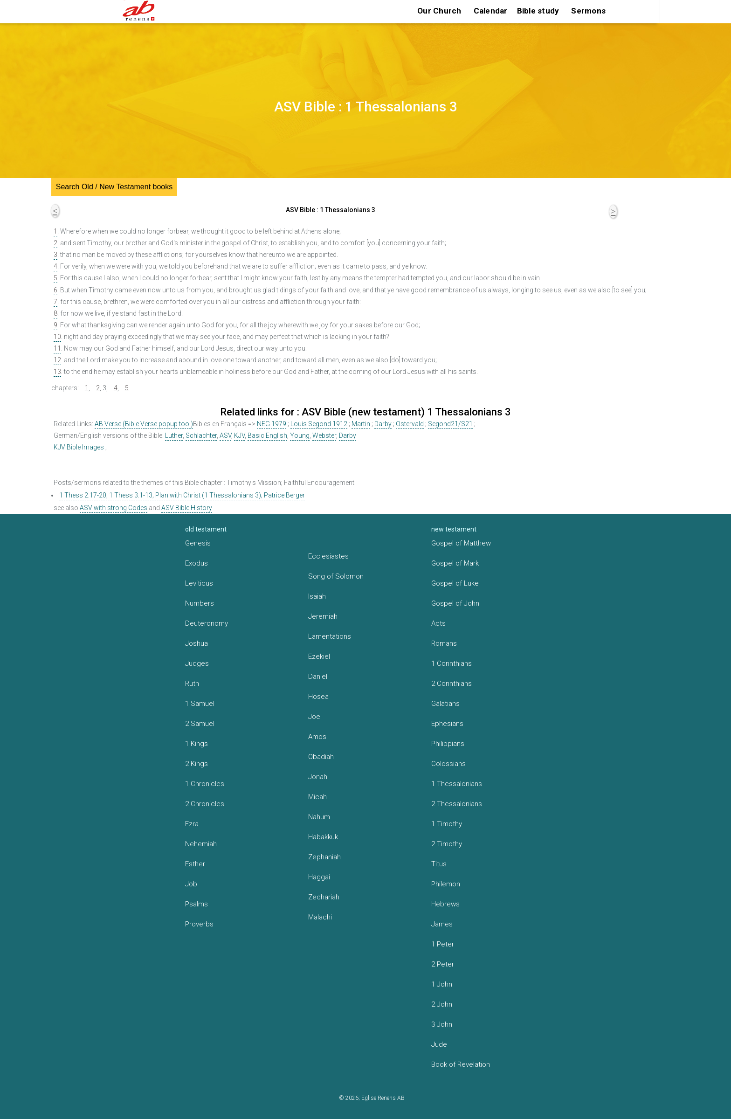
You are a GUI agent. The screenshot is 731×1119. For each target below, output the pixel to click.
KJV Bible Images (79, 447)
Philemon (445, 884)
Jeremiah (323, 616)
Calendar (491, 10)
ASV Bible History (186, 507)
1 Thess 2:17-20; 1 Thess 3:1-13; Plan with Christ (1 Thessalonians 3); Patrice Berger (182, 495)
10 (57, 336)
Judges (197, 663)
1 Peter (442, 944)
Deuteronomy (206, 623)
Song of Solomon (336, 576)
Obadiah (321, 757)
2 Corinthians (451, 683)
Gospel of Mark (455, 563)
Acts (438, 623)
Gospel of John (455, 603)
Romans (444, 643)
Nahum (319, 817)
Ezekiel (319, 656)
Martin (361, 424)
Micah (317, 797)
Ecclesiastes (328, 556)
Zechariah (323, 897)
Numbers (199, 603)
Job (191, 884)
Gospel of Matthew (461, 543)
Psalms (196, 904)
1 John (441, 984)
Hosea (318, 696)
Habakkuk (323, 837)
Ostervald (410, 424)
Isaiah (317, 596)
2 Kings (196, 764)
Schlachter (201, 435)
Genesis (198, 543)
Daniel (317, 676)
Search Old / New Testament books (114, 187)
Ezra (192, 824)
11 (57, 348)
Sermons (588, 10)
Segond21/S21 (450, 424)
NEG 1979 (271, 424)
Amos (317, 736)
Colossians (448, 764)
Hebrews (445, 904)
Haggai (319, 877)
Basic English (267, 435)
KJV (239, 435)
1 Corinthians (451, 663)
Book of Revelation (460, 1064)
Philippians (447, 743)
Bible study (538, 10)
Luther (174, 435)
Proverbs (199, 924)
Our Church (439, 10)
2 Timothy (446, 844)
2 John (441, 1004)
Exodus (196, 563)
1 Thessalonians (456, 784)
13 (57, 371)
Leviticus (199, 583)
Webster (324, 435)
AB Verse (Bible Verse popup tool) (144, 424)
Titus (439, 864)
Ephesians (447, 723)
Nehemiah (201, 844)
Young (300, 435)
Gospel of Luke (455, 583)
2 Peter (442, 964)
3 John (441, 1024)
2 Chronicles (204, 804)
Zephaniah (324, 857)
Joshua (196, 643)
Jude (439, 1044)
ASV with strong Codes (113, 507)
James (442, 924)
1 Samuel (199, 703)
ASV (225, 435)
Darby (383, 424)
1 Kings (196, 743)
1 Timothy (446, 824)
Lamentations (329, 636)
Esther (195, 864)
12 (57, 360)
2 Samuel (199, 723)
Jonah (317, 777)
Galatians (445, 703)
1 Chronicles (204, 784)
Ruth (192, 683)
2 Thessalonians (456, 804)
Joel (315, 716)
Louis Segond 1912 (318, 424)
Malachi (320, 917)
